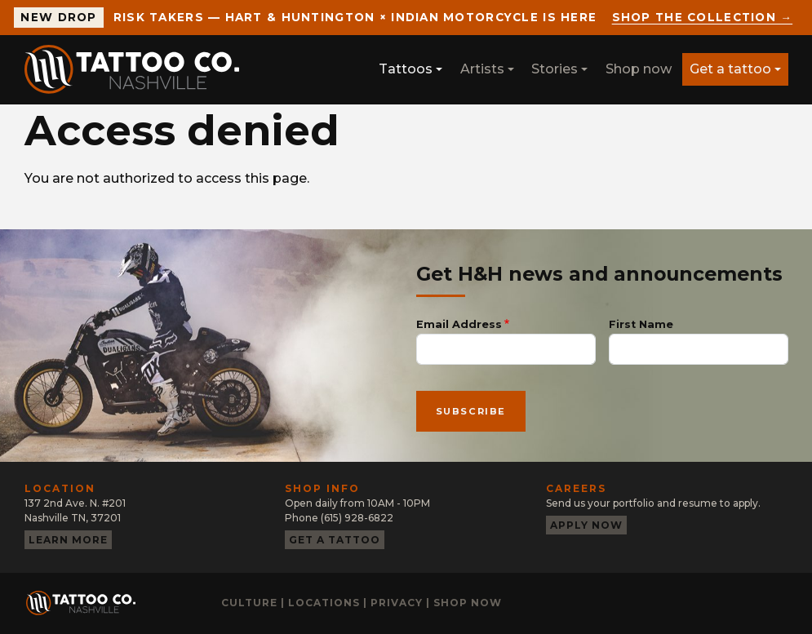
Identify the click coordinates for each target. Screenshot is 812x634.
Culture (249, 602)
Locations (324, 602)
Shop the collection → (702, 17)
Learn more (68, 540)
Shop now (639, 69)
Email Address (459, 324)
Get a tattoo (730, 69)
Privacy (397, 602)
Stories (554, 69)
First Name (641, 324)
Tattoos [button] (406, 69)
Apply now (586, 525)
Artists (482, 69)
